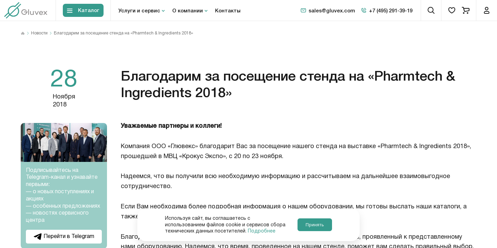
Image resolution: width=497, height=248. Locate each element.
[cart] (465, 10)
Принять (314, 224)
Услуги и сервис (139, 10)
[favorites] (452, 10)
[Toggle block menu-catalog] (83, 10)
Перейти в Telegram (63, 236)
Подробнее (261, 231)
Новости (39, 33)
